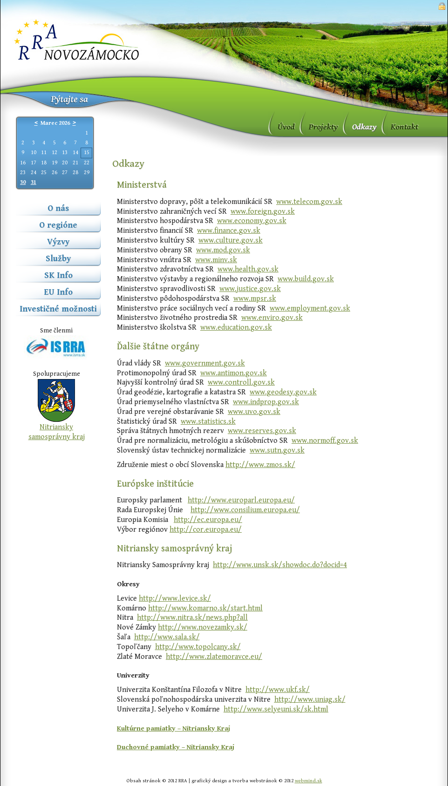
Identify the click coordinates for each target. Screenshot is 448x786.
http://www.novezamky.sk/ (202, 627)
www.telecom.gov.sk (309, 201)
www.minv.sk (216, 260)
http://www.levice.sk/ (175, 598)
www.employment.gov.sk (310, 308)
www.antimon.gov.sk (233, 373)
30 (23, 182)
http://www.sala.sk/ (167, 637)
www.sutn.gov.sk (277, 450)
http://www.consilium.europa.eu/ (245, 510)
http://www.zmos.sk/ (260, 465)
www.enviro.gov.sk (272, 317)
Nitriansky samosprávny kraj (56, 432)
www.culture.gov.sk (230, 240)
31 (33, 182)
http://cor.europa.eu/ (206, 529)
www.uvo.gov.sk (254, 411)
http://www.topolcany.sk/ (198, 647)
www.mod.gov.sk (223, 250)
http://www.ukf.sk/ (277, 689)
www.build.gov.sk (306, 279)
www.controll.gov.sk (241, 382)
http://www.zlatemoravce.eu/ (214, 656)
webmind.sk (308, 781)
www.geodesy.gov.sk (283, 392)
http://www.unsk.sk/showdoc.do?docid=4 (280, 565)
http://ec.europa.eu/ (208, 519)
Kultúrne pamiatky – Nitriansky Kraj (173, 728)
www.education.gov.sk (236, 327)
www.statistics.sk (208, 421)
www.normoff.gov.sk (325, 440)
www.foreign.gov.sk (263, 211)
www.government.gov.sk (205, 363)
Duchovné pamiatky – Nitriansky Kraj (175, 747)
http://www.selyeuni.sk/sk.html (276, 709)
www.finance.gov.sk (228, 230)
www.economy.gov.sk (251, 221)
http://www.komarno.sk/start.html (205, 608)
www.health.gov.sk (247, 269)
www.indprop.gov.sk (266, 402)
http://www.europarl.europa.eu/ (241, 500)
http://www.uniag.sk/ (310, 699)
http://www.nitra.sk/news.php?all (192, 617)
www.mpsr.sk (254, 298)
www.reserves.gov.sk (262, 431)
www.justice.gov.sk (250, 289)
